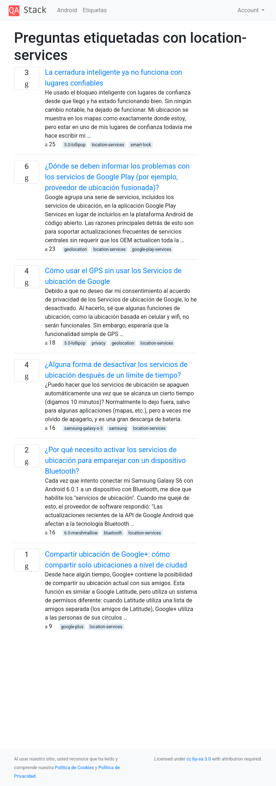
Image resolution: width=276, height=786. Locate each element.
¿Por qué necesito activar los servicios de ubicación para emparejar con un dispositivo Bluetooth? (115, 460)
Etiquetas (95, 10)
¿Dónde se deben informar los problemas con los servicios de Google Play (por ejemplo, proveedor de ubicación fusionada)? (117, 177)
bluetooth (113, 533)
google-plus (72, 626)
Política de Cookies (75, 767)
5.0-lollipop (75, 144)
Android (67, 10)
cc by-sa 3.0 (199, 759)
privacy (98, 343)
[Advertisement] (105, 681)
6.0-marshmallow (81, 533)
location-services (108, 144)
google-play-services (151, 249)
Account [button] (249, 10)
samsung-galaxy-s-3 (83, 428)
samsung (117, 428)
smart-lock (140, 144)
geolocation (75, 249)
